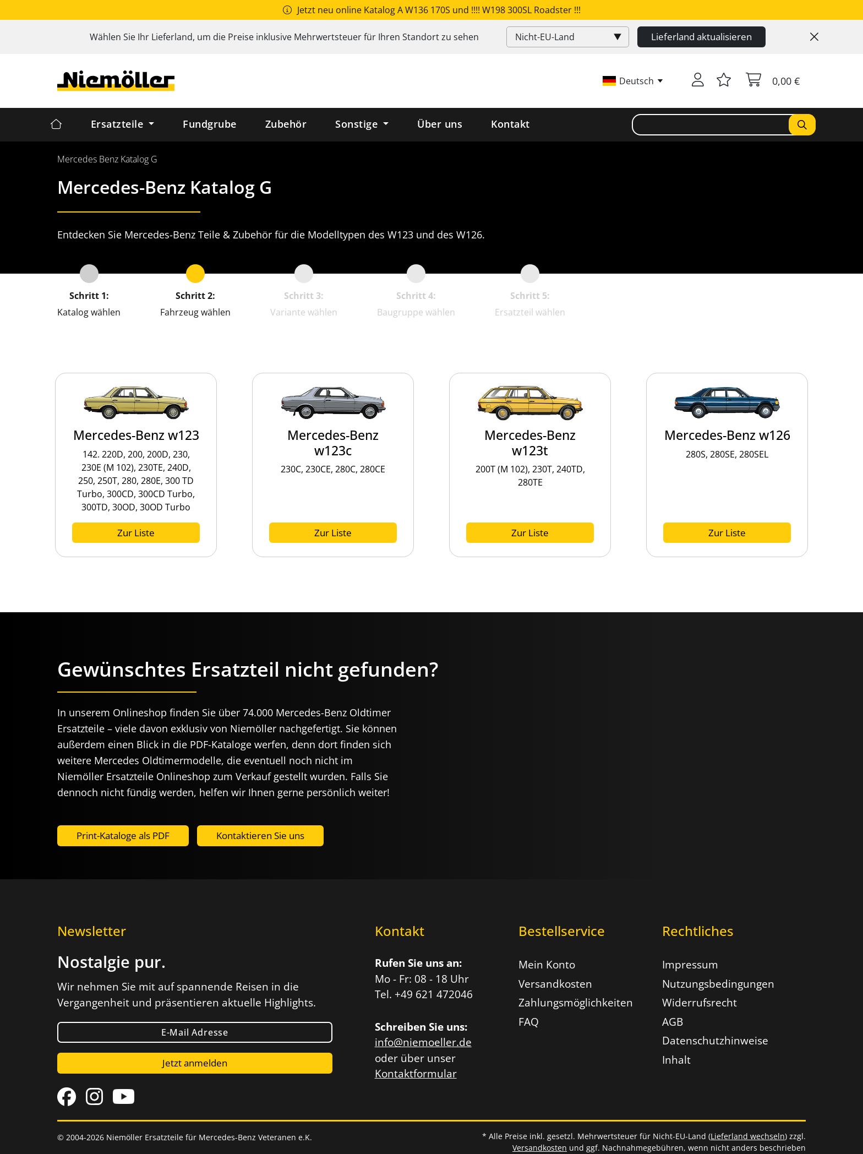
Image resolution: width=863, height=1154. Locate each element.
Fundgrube (210, 123)
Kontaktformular (416, 1073)
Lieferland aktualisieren (701, 36)
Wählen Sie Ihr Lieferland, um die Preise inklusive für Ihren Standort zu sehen (284, 37)
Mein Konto (546, 964)
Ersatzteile (118, 123)
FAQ (528, 1022)
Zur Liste (136, 532)
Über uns (439, 123)
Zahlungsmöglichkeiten (575, 1002)
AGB (672, 1022)
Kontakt (510, 123)
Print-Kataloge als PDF (123, 835)
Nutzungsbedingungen (718, 984)
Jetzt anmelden (194, 1063)
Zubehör (286, 123)
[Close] (814, 37)
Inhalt (676, 1060)
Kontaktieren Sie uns (260, 835)
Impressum (690, 964)
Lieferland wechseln (748, 1136)
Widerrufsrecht (699, 1002)
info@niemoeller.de (423, 1042)
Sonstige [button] (358, 123)
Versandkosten (555, 984)
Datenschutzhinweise (715, 1040)
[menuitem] (107, 159)
